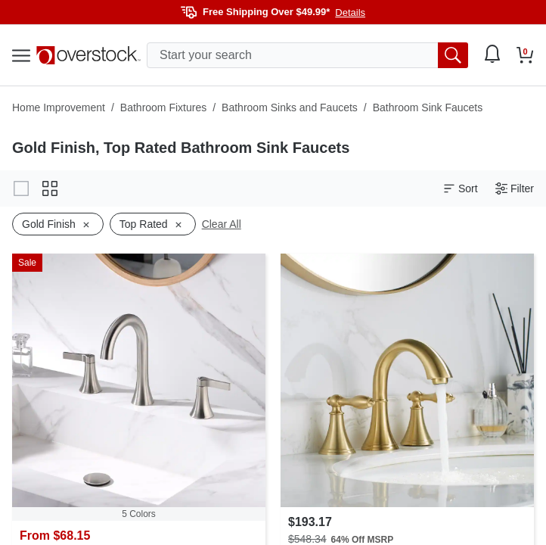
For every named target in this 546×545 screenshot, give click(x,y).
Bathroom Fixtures (163, 107)
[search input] (307, 55)
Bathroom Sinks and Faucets (290, 107)
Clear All (221, 224)
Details (350, 12)
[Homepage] (88, 55)
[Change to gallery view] (21, 188)
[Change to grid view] (49, 188)
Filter (514, 188)
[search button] (453, 55)
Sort (460, 188)
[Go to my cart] (525, 55)
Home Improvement (58, 107)
